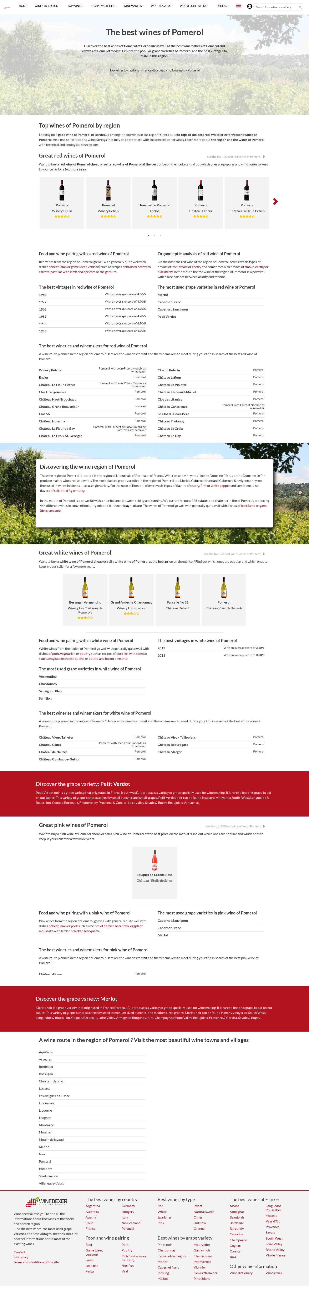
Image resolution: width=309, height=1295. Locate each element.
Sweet (198, 1206)
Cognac (235, 1245)
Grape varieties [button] (102, 6)
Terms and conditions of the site (36, 1262)
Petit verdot (202, 1262)
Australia (92, 1212)
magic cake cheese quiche (66, 658)
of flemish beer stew (114, 926)
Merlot (163, 1262)
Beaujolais (237, 1217)
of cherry (193, 485)
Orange (199, 1228)
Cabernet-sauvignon (172, 1256)
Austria (91, 1217)
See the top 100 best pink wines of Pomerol (235, 826)
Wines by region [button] (46, 6)
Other (198, 1217)
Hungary (128, 1212)
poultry (85, 653)
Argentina (93, 1206)
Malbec (163, 1278)
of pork (54, 653)
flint (204, 485)
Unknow (200, 1223)
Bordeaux (237, 1223)
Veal (125, 1271)
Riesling (163, 1273)
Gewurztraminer (205, 1273)
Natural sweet (204, 1212)
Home (23, 6)
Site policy (21, 1257)
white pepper (220, 485)
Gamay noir (202, 1250)
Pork (125, 1244)
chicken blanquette (86, 931)
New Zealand (131, 1223)
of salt (55, 490)
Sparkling (164, 1217)
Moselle (271, 1215)
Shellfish (128, 1265)
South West (274, 1238)
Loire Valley (274, 1244)
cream (183, 267)
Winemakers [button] (132, 6)
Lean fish (92, 1265)
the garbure (108, 272)
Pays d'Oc (273, 1221)
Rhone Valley (275, 1249)
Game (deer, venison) (94, 1252)
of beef (53, 267)
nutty (80, 490)
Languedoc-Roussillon (274, 1208)
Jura (233, 1257)
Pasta (90, 1271)
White (162, 1212)
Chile (89, 1223)
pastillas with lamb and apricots (72, 272)
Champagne (238, 1240)
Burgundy (237, 1228)
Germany (128, 1206)
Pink (161, 1223)
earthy (260, 267)
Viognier (200, 1267)
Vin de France (275, 1255)
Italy (125, 1217)
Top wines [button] (74, 6)
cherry (196, 267)
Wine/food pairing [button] (193, 6)
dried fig (66, 490)
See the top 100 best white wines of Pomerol (234, 554)
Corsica (235, 1251)
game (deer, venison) (85, 267)
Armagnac (237, 1212)
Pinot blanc (202, 1278)
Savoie (270, 1232)
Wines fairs (274, 1273)
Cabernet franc (168, 1267)
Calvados (236, 1234)
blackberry (165, 272)
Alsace (234, 1206)
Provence (272, 1227)
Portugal (128, 1228)
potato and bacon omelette (108, 658)
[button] (238, 6)
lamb (63, 267)
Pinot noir (165, 1244)
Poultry (127, 1250)
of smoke (247, 267)
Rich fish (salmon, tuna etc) (134, 1258)
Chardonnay (167, 1250)
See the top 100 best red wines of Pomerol (236, 156)
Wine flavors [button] (161, 6)
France (90, 1228)
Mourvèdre (202, 1244)
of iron (173, 267)
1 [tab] (148, 235)
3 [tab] (161, 235)
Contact (19, 1252)
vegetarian (67, 653)
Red (160, 1206)
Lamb (89, 1260)
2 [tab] (154, 235)
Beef (89, 1244)
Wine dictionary (241, 1273)
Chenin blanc (203, 1256)
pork (74, 926)
